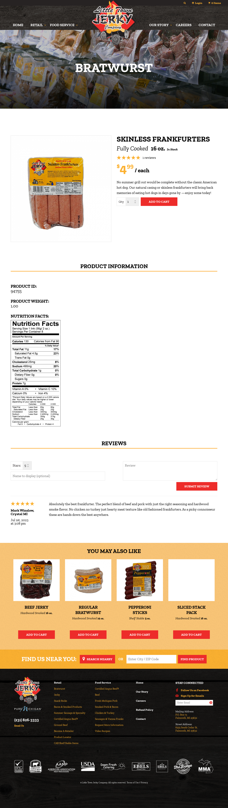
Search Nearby (99, 659)
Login (198, 3)
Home (18, 25)
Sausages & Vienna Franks (109, 719)
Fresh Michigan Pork (106, 700)
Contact (207, 25)
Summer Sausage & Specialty (69, 712)
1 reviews (149, 158)
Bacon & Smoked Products (68, 706)
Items (216, 3)
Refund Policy (144, 709)
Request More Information (109, 725)
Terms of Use (133, 782)
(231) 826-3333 (26, 720)
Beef (97, 694)
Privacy (144, 782)
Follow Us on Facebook (195, 690)
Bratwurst (59, 688)
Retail (36, 25)
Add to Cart (36, 635)
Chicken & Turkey (104, 712)
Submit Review (196, 486)
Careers (183, 25)
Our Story (159, 25)
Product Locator (62, 737)
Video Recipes (102, 731)
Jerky (57, 694)
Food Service (62, 25)
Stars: (17, 465)
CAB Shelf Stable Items (66, 743)
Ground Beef (61, 725)
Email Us (19, 726)
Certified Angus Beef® (66, 719)
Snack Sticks (60, 700)
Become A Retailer (64, 731)
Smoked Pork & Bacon (106, 706)
